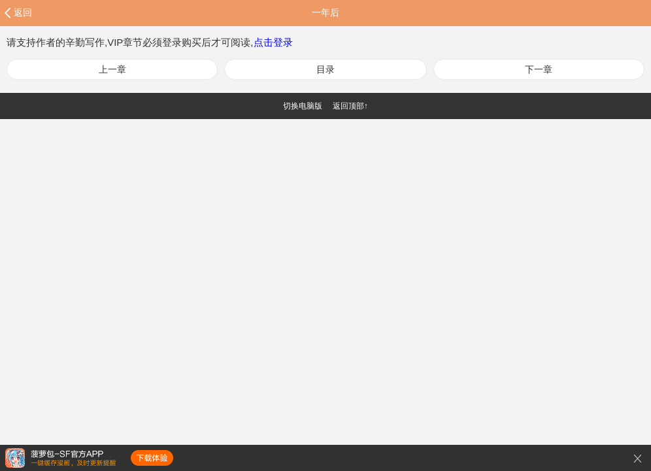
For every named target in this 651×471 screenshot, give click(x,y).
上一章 (112, 69)
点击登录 (273, 42)
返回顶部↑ (350, 106)
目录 (325, 69)
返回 (23, 12)
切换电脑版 (302, 106)
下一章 (538, 69)
